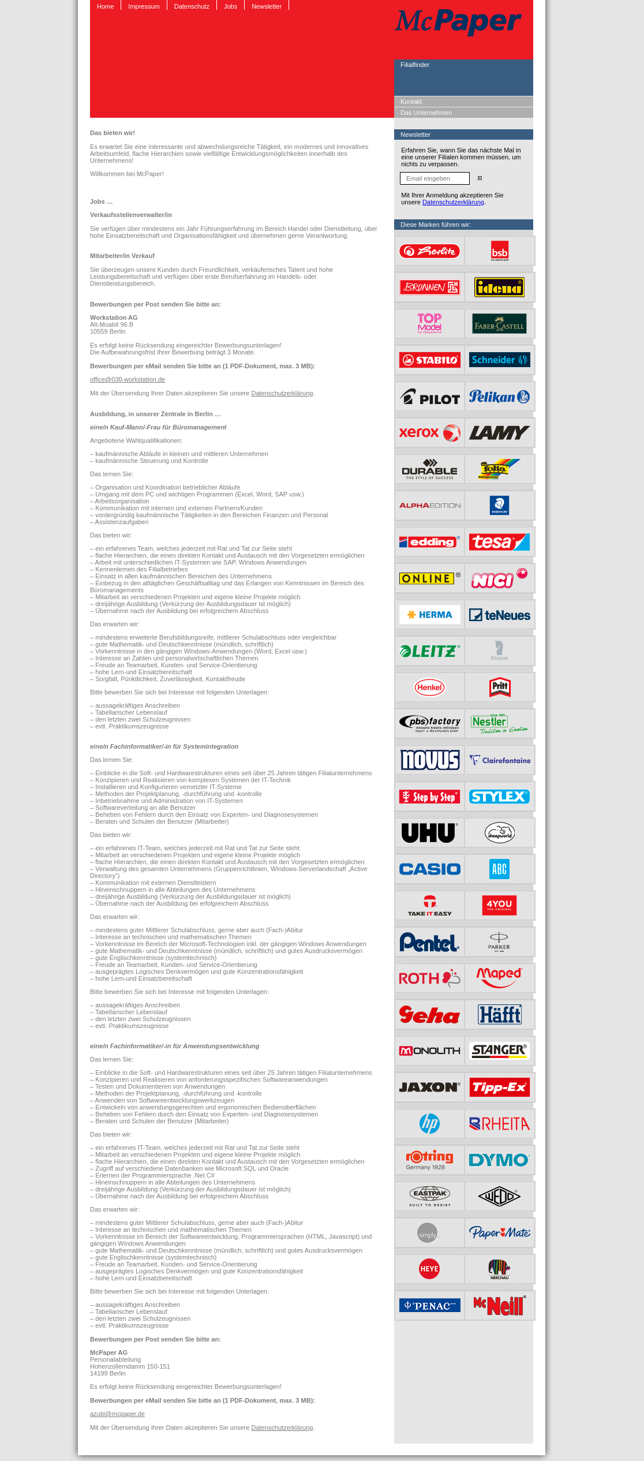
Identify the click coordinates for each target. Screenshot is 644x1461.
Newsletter (267, 6)
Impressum (143, 6)
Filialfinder (414, 64)
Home (105, 6)
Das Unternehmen (426, 112)
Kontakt (411, 101)
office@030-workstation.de (127, 379)
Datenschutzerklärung (282, 393)
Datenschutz (191, 6)
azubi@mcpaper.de (117, 1413)
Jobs (230, 6)
